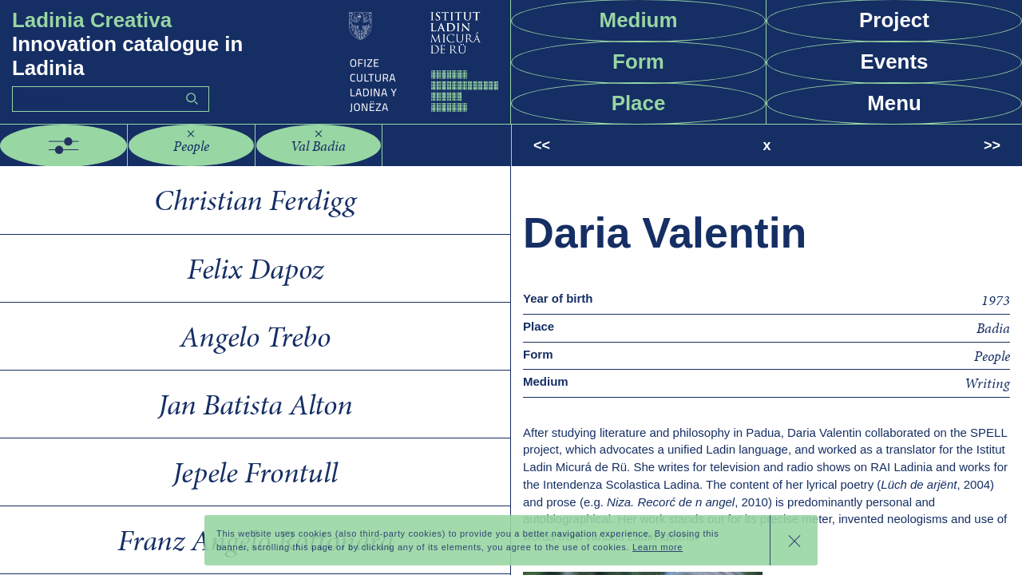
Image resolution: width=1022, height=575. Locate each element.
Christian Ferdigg (255, 199)
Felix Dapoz (255, 268)
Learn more (657, 547)
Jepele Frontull (255, 472)
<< (541, 145)
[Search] (110, 99)
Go (192, 99)
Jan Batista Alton (255, 404)
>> (992, 145)
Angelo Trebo (255, 336)
